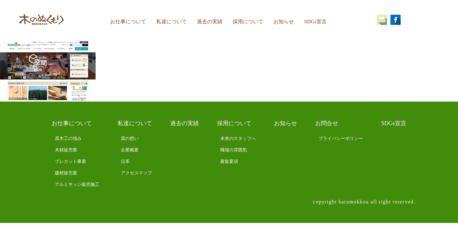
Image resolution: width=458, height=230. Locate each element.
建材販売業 (66, 173)
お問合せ (326, 123)
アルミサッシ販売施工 (77, 184)
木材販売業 (66, 150)
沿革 (125, 161)
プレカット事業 (70, 161)
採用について (248, 21)
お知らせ (283, 21)
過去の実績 (209, 21)
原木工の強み (68, 138)
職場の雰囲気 (233, 150)
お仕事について (128, 21)
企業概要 (130, 150)
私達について (171, 21)
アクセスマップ (136, 173)
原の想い (130, 138)
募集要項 (229, 161)
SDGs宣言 (315, 21)
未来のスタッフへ (238, 138)
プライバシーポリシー (340, 138)
